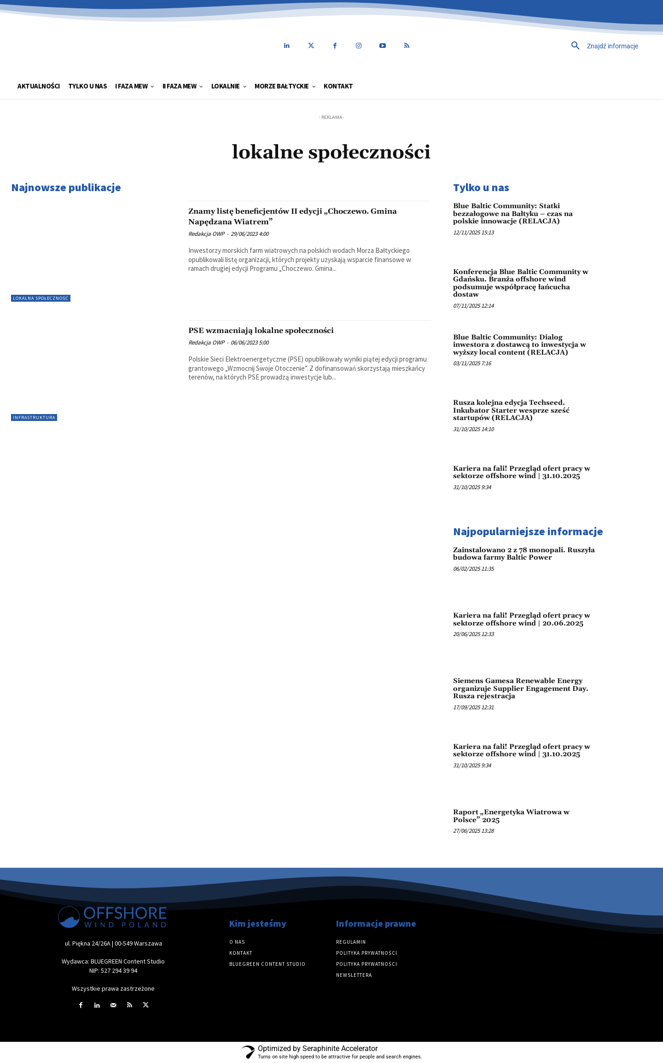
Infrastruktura (34, 418)
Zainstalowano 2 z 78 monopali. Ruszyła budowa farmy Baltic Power (524, 554)
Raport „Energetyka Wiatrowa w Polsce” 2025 (511, 816)
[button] (541, 46)
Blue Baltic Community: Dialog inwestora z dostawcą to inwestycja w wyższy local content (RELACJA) (519, 345)
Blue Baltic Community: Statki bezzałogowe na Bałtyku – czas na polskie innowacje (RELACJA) (513, 214)
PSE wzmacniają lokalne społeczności (280, 330)
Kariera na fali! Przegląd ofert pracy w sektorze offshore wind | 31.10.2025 (521, 472)
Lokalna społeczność (41, 298)
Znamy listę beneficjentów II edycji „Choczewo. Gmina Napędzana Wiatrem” (303, 216)
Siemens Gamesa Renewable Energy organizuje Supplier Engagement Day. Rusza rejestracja (520, 689)
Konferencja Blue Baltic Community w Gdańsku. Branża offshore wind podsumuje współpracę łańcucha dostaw (520, 283)
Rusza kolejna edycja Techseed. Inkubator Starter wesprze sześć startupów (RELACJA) (511, 410)
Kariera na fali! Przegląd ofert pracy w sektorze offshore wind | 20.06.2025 (521, 619)
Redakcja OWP (206, 234)
